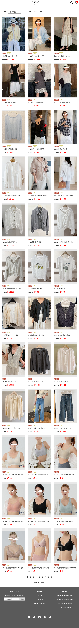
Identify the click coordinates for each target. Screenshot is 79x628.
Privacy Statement (39, 603)
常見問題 (64, 591)
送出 (22, 599)
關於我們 (39, 591)
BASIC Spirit (39, 599)
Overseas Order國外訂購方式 (64, 599)
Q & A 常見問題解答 (64, 608)
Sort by (4, 12)
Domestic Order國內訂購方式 (64, 595)
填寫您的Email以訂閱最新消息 (14, 595)
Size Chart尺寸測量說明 (64, 603)
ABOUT (39, 595)
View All (41, 12)
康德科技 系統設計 (39, 625)
